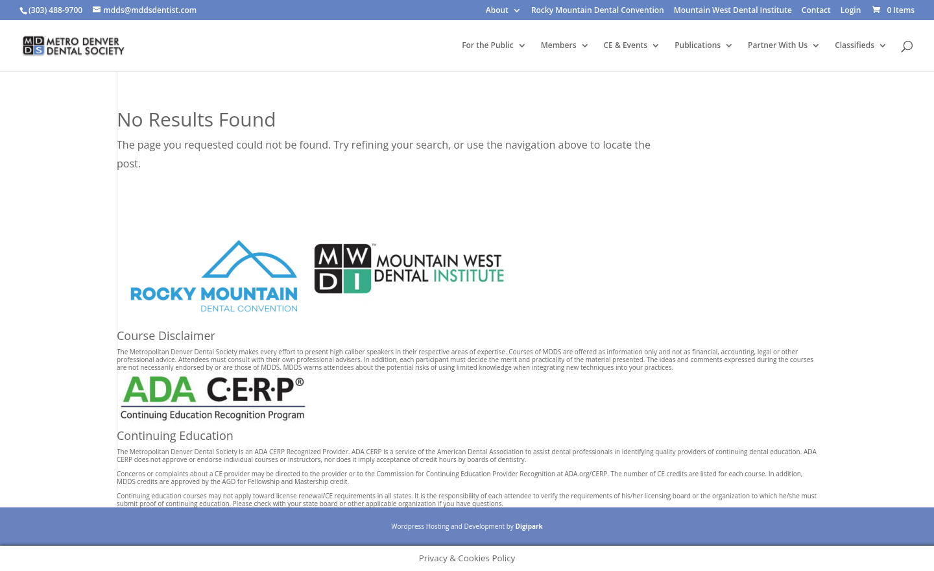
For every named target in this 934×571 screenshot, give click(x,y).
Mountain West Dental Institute (733, 11)
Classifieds (854, 46)
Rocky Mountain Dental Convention (597, 11)
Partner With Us (778, 46)
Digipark (528, 526)
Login (851, 11)
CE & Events (626, 46)
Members (559, 46)
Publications (698, 46)
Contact (816, 11)
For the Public (488, 46)
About (497, 11)
